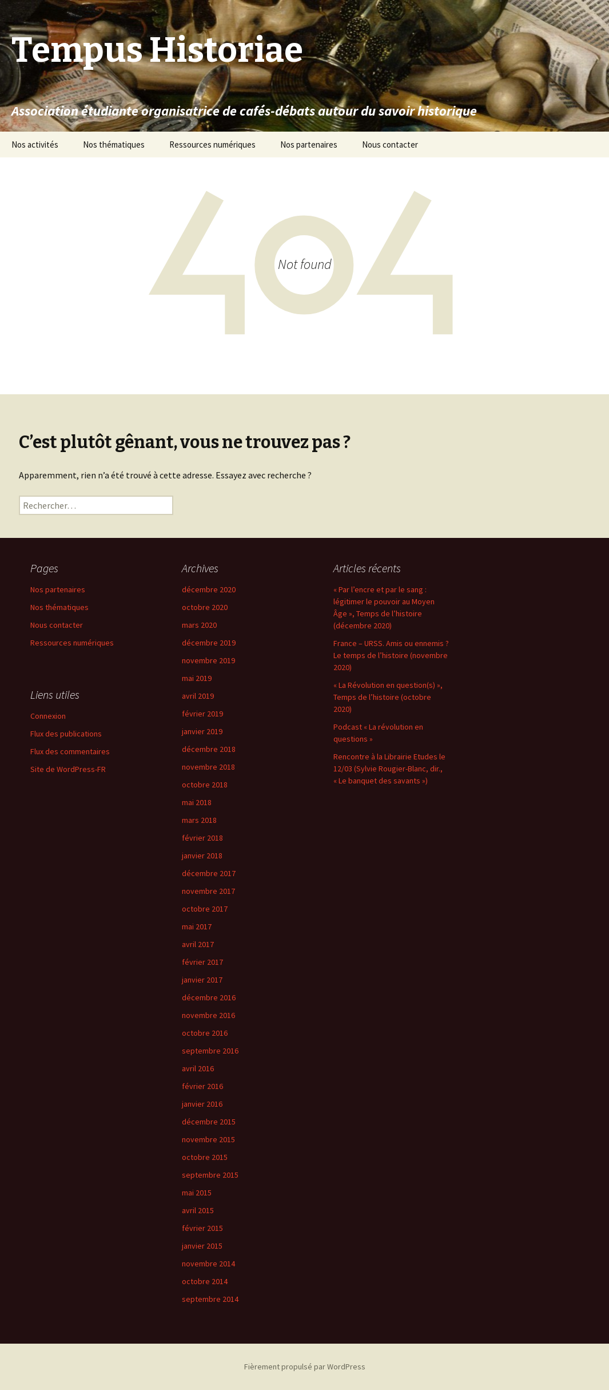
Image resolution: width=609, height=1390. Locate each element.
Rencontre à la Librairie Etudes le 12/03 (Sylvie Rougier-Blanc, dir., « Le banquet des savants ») (389, 768)
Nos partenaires (308, 144)
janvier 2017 (202, 980)
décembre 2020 (209, 589)
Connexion (48, 716)
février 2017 (202, 962)
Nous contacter (390, 144)
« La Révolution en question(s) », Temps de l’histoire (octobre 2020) (388, 697)
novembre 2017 (208, 891)
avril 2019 (198, 696)
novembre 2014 (208, 1263)
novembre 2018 (208, 767)
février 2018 (202, 838)
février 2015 (202, 1228)
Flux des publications (66, 733)
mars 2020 (199, 625)
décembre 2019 (209, 642)
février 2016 (202, 1086)
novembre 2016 (208, 1015)
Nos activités (34, 144)
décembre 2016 (209, 997)
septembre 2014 (210, 1299)
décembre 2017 (209, 873)
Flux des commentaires (70, 751)
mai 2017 (197, 926)
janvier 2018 (202, 855)
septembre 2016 (210, 1051)
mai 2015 (197, 1192)
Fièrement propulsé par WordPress (304, 1366)
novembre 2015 (208, 1139)
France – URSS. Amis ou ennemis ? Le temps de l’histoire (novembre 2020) (391, 655)
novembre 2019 (208, 660)
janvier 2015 (202, 1246)
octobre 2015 (205, 1157)
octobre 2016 (205, 1033)
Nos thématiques (114, 144)
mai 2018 (197, 802)
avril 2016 (198, 1068)
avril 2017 (198, 944)
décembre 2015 (209, 1121)
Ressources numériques (212, 144)
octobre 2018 (205, 784)
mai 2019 (197, 678)
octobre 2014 (205, 1281)
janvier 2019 (202, 731)
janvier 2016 (202, 1104)
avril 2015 (198, 1210)
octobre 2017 (205, 909)
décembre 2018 (209, 749)
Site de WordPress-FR (68, 769)
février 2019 (202, 713)
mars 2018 (199, 820)
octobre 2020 (205, 607)
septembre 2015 (210, 1175)
